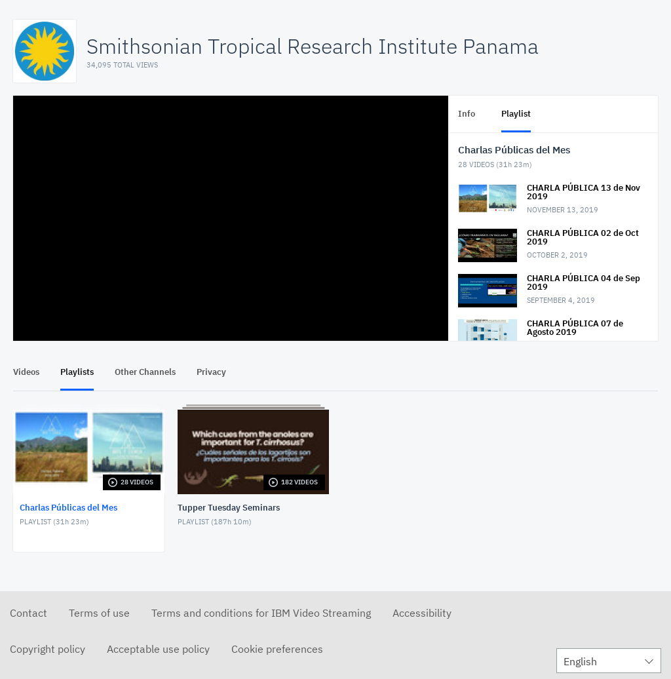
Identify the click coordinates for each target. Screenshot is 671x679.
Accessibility (422, 612)
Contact (28, 612)
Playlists (77, 372)
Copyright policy (47, 648)
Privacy (211, 372)
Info (466, 113)
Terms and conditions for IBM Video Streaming (261, 612)
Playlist (516, 113)
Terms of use (99, 612)
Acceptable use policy (158, 648)
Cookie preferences (277, 648)
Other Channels (145, 372)
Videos (26, 372)
